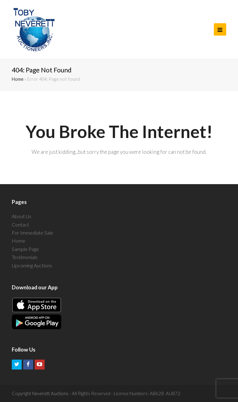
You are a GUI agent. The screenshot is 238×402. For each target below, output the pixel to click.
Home (18, 79)
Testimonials (24, 257)
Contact (20, 224)
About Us (21, 216)
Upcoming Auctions (32, 265)
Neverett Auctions (50, 393)
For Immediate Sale (32, 233)
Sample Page (25, 249)
